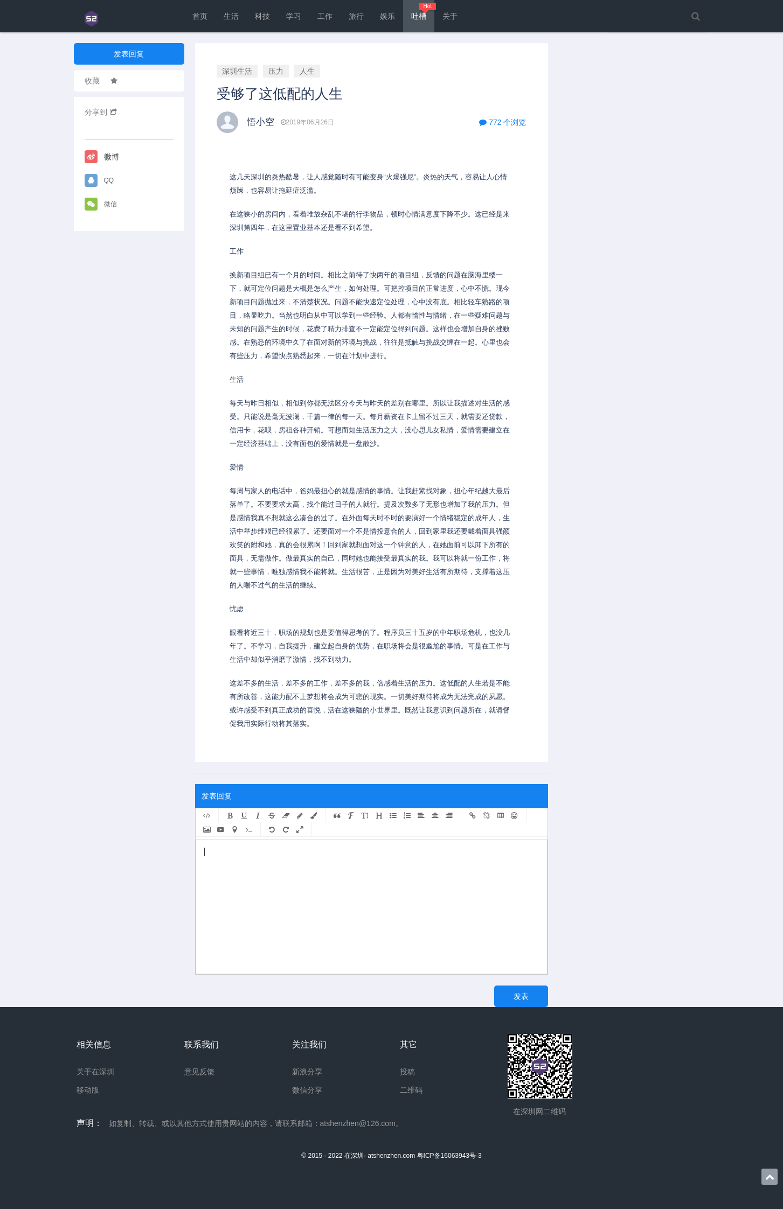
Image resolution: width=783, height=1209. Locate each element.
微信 (101, 204)
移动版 (88, 1090)
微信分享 (307, 1090)
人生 (307, 71)
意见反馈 (199, 1071)
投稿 (407, 1071)
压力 (275, 71)
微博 (102, 156)
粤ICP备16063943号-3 (449, 1155)
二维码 (411, 1090)
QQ (99, 180)
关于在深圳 (95, 1071)
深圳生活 (237, 71)
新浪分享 (307, 1071)
